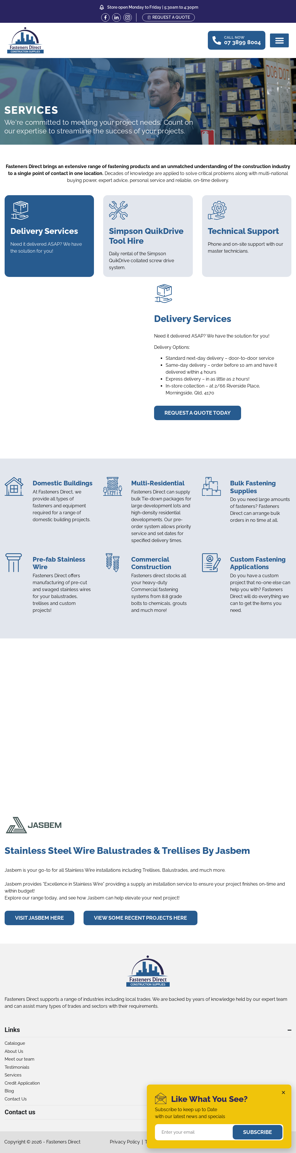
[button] (279, 40)
